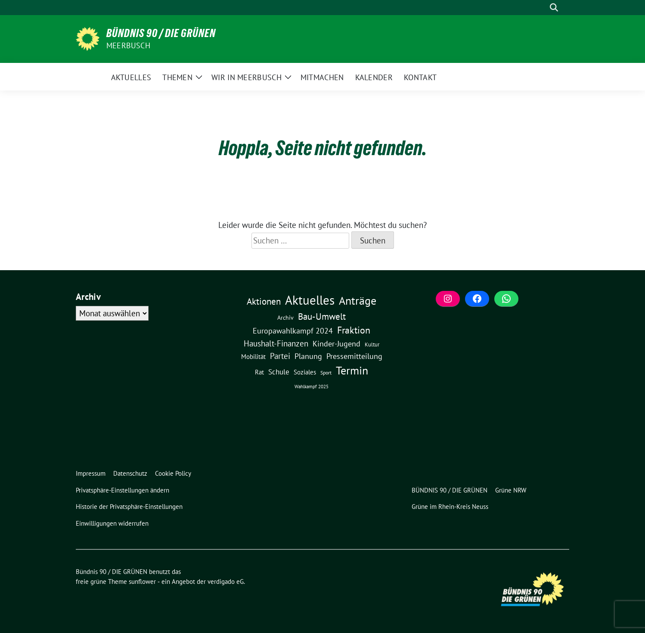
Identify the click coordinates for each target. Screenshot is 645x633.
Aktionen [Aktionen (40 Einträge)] (264, 301)
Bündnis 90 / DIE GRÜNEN (161, 33)
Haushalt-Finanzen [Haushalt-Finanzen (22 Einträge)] (276, 343)
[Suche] (542, 7)
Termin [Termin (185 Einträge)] (352, 370)
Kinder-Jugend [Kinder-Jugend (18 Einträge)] (336, 343)
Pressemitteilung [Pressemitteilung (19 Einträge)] (354, 356)
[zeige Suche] (554, 7)
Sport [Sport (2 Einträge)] (326, 372)
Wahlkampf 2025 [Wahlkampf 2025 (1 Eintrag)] (312, 387)
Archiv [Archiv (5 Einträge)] (285, 317)
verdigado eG (226, 581)
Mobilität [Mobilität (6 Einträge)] (253, 356)
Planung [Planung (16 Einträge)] (308, 356)
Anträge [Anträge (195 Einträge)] (357, 300)
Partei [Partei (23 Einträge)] (280, 356)
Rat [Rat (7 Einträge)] (259, 372)
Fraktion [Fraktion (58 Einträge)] (353, 330)
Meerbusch (128, 45)
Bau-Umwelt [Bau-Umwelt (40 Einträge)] (322, 316)
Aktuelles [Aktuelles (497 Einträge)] (310, 300)
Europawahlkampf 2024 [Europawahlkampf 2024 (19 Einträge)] (293, 330)
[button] (124, 490)
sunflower (142, 581)
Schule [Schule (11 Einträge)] (278, 372)
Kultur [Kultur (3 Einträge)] (372, 344)
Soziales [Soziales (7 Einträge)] (305, 372)
